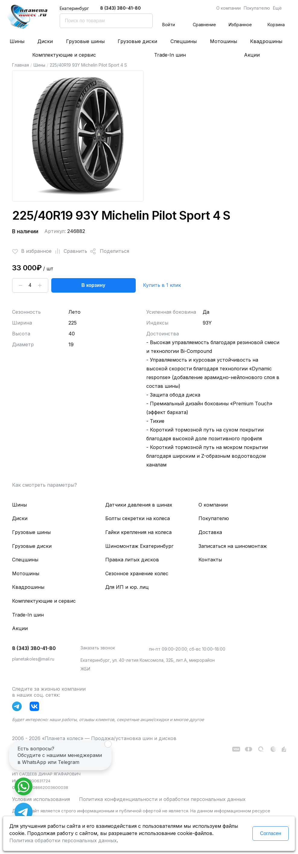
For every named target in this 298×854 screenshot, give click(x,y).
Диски (45, 41)
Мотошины (223, 41)
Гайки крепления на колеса (138, 532)
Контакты (210, 560)
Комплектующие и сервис (64, 55)
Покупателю (257, 8)
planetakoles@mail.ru (33, 658)
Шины (17, 41)
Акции (252, 55)
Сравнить (69, 251)
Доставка (210, 532)
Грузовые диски (137, 41)
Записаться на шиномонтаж (232, 546)
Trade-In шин (170, 55)
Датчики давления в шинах (138, 505)
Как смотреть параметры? (44, 485)
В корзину (93, 285)
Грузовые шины (85, 41)
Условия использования (41, 799)
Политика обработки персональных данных (63, 840)
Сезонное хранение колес (136, 573)
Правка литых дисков (132, 560)
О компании (228, 8)
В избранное (32, 251)
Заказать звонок (98, 647)
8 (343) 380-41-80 (120, 8)
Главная (20, 65)
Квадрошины (266, 41)
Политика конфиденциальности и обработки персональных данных (162, 799)
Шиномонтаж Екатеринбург (139, 546)
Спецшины (183, 41)
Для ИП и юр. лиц (127, 587)
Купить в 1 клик (162, 285)
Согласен (270, 833)
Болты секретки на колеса (137, 518)
